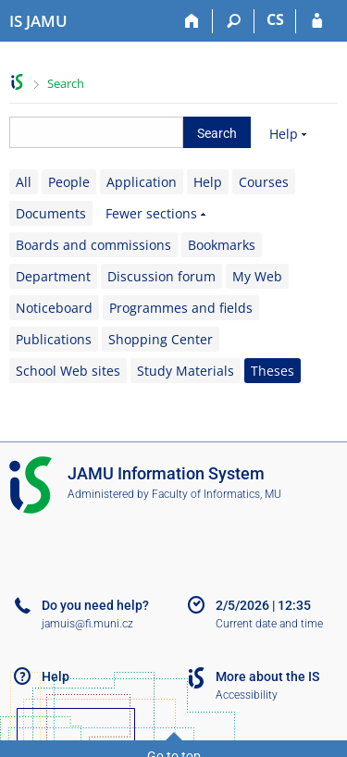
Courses (264, 182)
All (23, 182)
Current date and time (269, 623)
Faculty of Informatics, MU (216, 494)
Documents (51, 213)
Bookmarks (221, 245)
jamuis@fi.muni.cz (87, 623)
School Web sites (68, 370)
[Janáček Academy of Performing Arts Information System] (38, 21)
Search (65, 83)
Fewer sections (151, 213)
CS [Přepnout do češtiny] (275, 19)
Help (283, 134)
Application (141, 182)
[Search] (233, 21)
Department (53, 276)
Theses (272, 370)
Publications (54, 339)
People (69, 182)
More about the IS (267, 676)
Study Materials (185, 370)
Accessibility (247, 695)
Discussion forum (161, 276)
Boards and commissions (93, 245)
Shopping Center (160, 339)
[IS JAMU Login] (317, 21)
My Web (257, 276)
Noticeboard (54, 307)
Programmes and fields (181, 307)
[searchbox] (96, 132)
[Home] (192, 21)
